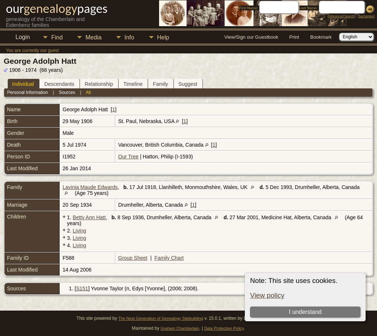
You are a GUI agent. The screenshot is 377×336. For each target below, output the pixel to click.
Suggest (188, 84)
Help (163, 37)
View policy (267, 295)
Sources (67, 92)
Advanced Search (341, 16)
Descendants (59, 84)
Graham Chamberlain (180, 328)
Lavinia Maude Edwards (90, 187)
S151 (82, 288)
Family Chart (169, 258)
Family (160, 84)
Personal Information (27, 92)
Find (57, 37)
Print (294, 37)
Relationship (99, 84)
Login (22, 37)
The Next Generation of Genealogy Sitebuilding (160, 318)
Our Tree (128, 157)
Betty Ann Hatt (89, 217)
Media (93, 37)
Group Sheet (132, 258)
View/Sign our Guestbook (251, 37)
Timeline (132, 84)
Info (129, 37)
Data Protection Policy (224, 328)
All (88, 92)
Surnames (366, 16)
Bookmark (321, 37)
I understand (305, 312)
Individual (23, 84)
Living (80, 231)
